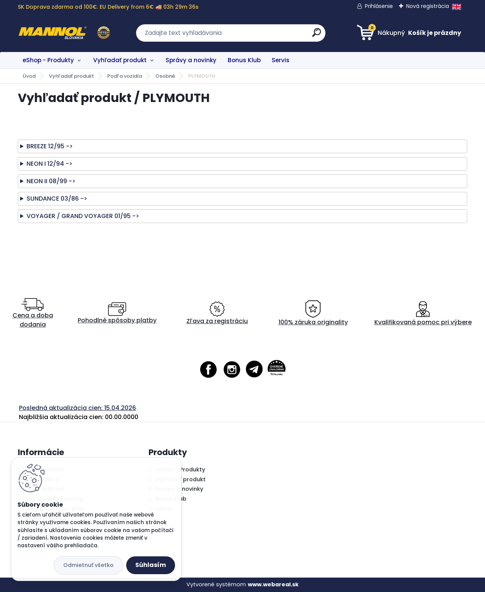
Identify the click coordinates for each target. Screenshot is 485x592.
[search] (316, 35)
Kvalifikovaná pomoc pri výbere (423, 313)
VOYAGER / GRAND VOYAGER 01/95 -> (83, 216)
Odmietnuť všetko (88, 565)
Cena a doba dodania (33, 313)
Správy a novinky (191, 60)
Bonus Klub (244, 60)
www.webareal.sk (273, 584)
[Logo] (64, 33)
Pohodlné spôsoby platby (117, 313)
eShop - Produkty (48, 60)
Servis (280, 60)
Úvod (29, 76)
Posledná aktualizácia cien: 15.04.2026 (77, 408)
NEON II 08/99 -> (51, 181)
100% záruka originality (313, 313)
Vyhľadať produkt (120, 60)
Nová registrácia (427, 6)
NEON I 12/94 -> (49, 163)
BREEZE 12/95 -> (50, 146)
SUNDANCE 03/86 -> (57, 198)
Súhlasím (150, 565)
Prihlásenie (379, 6)
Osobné (165, 76)
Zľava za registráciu (217, 313)
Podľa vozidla (124, 76)
